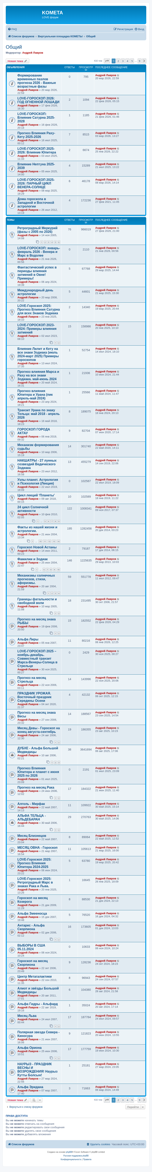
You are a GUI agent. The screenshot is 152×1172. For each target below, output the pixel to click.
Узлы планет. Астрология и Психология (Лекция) (37, 481)
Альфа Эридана (30, 1087)
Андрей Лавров (32, 52)
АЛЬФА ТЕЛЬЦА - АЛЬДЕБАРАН (31, 817)
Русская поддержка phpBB (75, 1156)
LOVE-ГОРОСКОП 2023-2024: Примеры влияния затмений (37, 328)
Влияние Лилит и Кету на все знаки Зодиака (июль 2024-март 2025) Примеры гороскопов (38, 354)
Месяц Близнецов (31, 835)
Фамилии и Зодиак (32, 559)
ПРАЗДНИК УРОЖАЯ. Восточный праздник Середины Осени (34, 697)
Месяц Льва (26, 1016)
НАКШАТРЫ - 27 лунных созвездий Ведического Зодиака (37, 464)
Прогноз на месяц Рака (35, 787)
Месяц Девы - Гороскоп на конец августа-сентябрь (38, 730)
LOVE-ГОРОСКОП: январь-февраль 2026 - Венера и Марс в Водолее (38, 251)
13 (54, 541)
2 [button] (118, 61)
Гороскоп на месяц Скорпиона (32, 962)
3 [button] (123, 61)
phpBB (69, 1152)
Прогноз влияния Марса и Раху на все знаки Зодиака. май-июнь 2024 (38, 375)
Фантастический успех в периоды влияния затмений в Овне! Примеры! (37, 273)
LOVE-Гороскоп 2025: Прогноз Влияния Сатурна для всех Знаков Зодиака (38, 309)
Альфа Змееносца (32, 913)
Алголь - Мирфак (31, 804)
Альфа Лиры (27, 639)
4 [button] (127, 61)
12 (49, 541)
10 (40, 541)
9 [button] (139, 61)
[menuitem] (12, 29)
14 (58, 541)
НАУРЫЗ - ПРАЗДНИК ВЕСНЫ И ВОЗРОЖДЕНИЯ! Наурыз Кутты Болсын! (37, 1069)
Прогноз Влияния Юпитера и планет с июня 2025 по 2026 (38, 771)
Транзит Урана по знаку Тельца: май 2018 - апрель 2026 (38, 413)
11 (45, 541)
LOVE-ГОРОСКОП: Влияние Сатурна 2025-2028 (36, 117)
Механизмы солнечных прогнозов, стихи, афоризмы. (36, 579)
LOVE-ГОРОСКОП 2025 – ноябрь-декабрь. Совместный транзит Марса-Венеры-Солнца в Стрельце (37, 658)
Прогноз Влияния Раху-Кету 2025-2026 (36, 135)
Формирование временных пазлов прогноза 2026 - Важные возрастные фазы (36, 81)
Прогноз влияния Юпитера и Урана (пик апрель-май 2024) (35, 394)
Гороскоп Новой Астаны (37, 547)
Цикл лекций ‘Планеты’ (36, 495)
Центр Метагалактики (34, 976)
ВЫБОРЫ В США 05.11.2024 (31, 947)
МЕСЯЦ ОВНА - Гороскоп (37, 847)
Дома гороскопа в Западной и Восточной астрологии (35, 202)
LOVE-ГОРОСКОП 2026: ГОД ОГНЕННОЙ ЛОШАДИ (38, 100)
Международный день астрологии (35, 292)
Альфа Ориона (29, 1047)
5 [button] (132, 61)
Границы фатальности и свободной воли (37, 601)
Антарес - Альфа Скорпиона (31, 927)
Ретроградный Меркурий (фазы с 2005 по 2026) (37, 229)
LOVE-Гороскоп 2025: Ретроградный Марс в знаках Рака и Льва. (35, 882)
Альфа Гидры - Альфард (37, 1004)
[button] (107, 61)
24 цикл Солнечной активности (32, 509)
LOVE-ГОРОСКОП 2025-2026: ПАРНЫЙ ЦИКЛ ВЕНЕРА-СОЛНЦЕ (36, 183)
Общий (14, 47)
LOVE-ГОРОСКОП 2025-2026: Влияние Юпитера (36, 150)
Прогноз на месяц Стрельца (31, 679)
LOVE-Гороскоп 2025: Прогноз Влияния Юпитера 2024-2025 (34, 863)
